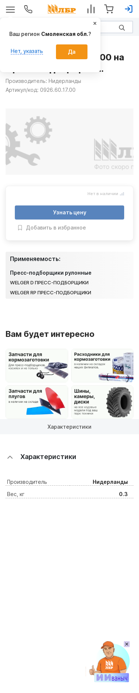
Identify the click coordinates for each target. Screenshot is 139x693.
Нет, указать (27, 51)
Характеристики (69, 427)
